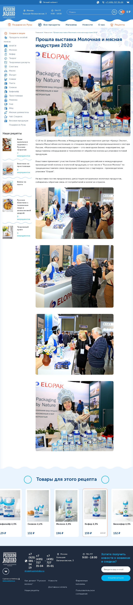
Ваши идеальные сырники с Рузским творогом (22, 144)
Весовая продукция (18, 121)
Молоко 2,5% (63, 524)
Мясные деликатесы (19, 112)
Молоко (13, 50)
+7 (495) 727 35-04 (114, 2)
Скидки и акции (17, 33)
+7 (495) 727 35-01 (50, 561)
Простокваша (16, 96)
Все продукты (51, 24)
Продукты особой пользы (15, 39)
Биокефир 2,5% (122, 524)
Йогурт (12, 75)
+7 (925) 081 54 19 (32, 561)
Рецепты (120, 24)
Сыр (11, 104)
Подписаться (116, 578)
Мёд (11, 108)
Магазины (71, 24)
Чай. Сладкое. (16, 116)
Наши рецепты (32, 590)
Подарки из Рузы (17, 125)
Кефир (12, 54)
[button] (28, 480)
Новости (87, 24)
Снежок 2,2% (35, 524)
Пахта (12, 83)
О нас (101, 24)
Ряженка (13, 100)
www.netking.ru (9, 581)
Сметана (13, 66)
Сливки (12, 79)
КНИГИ (12, 46)
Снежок (13, 87)
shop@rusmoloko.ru (34, 571)
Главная (39, 32)
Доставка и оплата (57, 587)
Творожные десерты (19, 62)
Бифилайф (14, 91)
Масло (12, 71)
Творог (12, 58)
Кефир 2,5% (91, 524)
